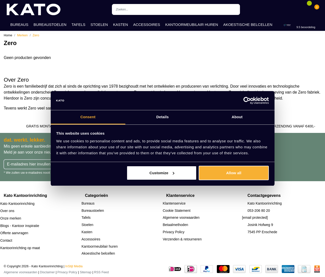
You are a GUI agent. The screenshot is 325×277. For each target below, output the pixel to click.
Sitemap (86, 272)
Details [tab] (162, 117)
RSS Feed (101, 272)
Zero (36, 35)
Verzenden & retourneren (182, 239)
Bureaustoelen (50, 24)
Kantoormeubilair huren (191, 24)
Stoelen (99, 24)
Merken (22, 35)
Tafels (79, 24)
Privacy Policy (174, 232)
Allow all (233, 173)
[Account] (301, 9)
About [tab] (237, 117)
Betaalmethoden (175, 225)
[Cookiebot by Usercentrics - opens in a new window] (247, 100)
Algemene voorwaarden (181, 218)
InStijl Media (74, 266)
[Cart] (316, 9)
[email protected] (255, 218)
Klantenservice (174, 203)
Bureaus (19, 24)
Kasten (120, 24)
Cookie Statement (176, 211)
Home (8, 35)
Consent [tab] (87, 117)
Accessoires (146, 24)
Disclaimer (47, 272)
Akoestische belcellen (248, 24)
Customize (161, 173)
